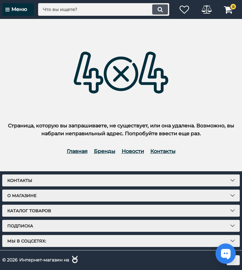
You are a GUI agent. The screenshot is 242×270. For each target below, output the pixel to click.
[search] (103, 9)
